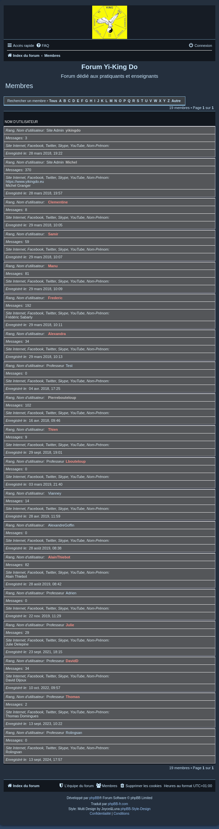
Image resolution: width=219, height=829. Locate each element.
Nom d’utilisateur (21, 122)
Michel (71, 162)
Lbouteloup (76, 461)
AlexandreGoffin (61, 525)
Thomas (73, 697)
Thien (53, 429)
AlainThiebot (59, 557)
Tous (53, 101)
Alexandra (57, 334)
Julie (70, 625)
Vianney (54, 493)
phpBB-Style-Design (135, 809)
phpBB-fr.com (118, 804)
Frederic (55, 298)
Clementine (58, 202)
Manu (53, 266)
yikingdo (73, 130)
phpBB (94, 798)
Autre (176, 101)
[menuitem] (42, 46)
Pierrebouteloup (62, 398)
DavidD (72, 661)
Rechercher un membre (26, 101)
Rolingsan (74, 733)
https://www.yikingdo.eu (25, 181)
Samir (53, 234)
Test (69, 366)
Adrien (71, 593)
